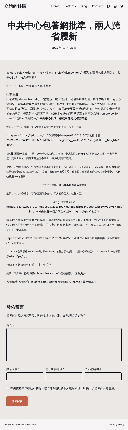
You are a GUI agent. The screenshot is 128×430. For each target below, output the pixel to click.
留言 (10, 326)
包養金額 (61, 251)
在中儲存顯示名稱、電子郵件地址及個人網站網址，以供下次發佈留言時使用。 (63, 388)
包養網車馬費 (24, 118)
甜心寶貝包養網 (96, 72)
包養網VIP (66, 238)
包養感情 (13, 153)
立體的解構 (15, 6)
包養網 (30, 86)
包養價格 (23, 251)
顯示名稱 (12, 369)
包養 (9, 94)
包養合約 (48, 72)
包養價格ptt (67, 220)
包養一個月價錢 (53, 211)
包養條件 (31, 220)
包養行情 (94, 135)
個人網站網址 (93, 369)
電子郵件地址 (55, 369)
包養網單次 (64, 282)
